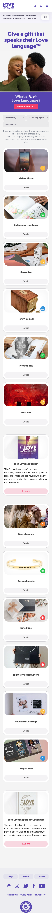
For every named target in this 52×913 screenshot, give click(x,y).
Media (26, 876)
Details (26, 188)
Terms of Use (12, 895)
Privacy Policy (26, 895)
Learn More (31, 18)
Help (10, 876)
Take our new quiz (26, 106)
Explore (26, 491)
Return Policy (39, 895)
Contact (41, 876)
